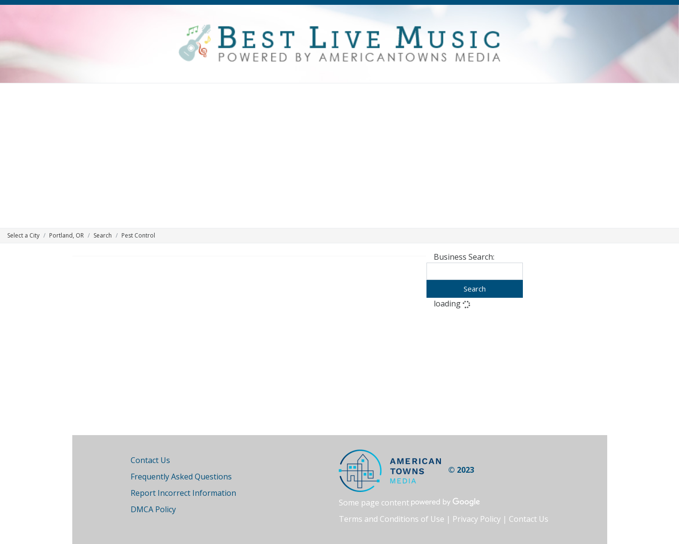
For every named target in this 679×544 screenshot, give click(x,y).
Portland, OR (66, 235)
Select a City (23, 235)
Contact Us (150, 460)
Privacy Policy (477, 519)
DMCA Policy (153, 509)
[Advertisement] (340, 155)
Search (102, 235)
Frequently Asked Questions (181, 476)
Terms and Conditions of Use (391, 519)
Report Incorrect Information (183, 493)
